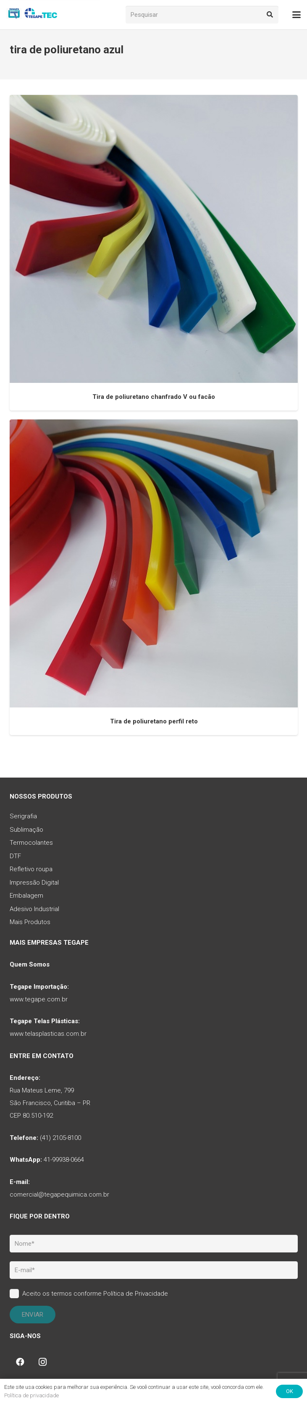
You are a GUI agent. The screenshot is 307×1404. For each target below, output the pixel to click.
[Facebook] (20, 1362)
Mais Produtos (30, 922)
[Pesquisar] (202, 15)
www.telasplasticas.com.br (48, 1033)
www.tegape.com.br (39, 999)
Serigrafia (23, 816)
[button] (296, 14)
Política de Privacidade (135, 1293)
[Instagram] (42, 1362)
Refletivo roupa (31, 869)
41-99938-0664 (64, 1159)
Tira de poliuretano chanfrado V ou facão (153, 397)
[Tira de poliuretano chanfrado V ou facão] (154, 239)
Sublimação (26, 829)
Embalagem (26, 895)
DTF (15, 856)
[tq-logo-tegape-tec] (32, 14)
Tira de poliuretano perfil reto (153, 721)
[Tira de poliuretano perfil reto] (154, 563)
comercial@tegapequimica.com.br (59, 1194)
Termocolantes (31, 842)
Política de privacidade (31, 1395)
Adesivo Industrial (34, 909)
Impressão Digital (34, 882)
